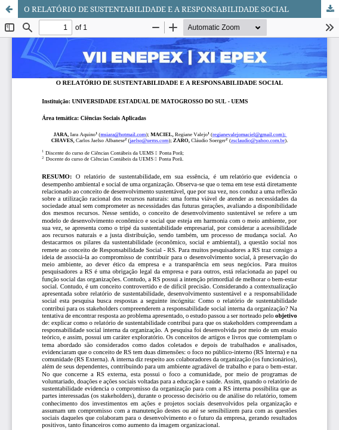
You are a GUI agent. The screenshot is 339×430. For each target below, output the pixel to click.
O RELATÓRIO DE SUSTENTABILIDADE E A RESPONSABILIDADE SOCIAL (156, 9)
